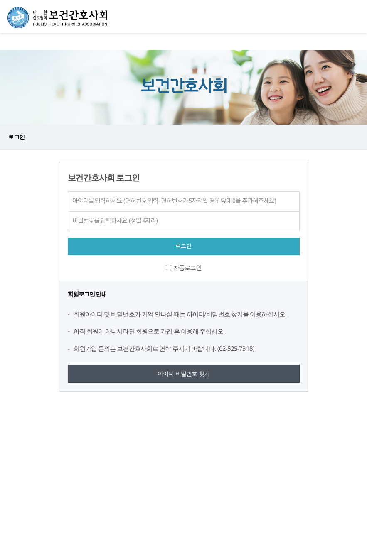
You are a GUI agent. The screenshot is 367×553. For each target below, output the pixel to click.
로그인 (16, 137)
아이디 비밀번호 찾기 (183, 373)
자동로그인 (187, 267)
